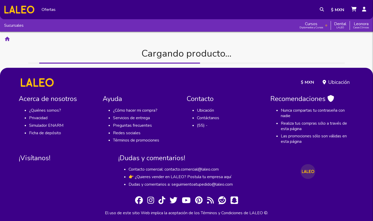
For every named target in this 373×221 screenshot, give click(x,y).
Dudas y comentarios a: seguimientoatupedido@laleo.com (181, 184)
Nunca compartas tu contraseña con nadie (313, 113)
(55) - (202, 125)
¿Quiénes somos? (45, 110)
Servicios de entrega (131, 118)
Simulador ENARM (46, 125)
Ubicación (339, 82)
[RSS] (210, 201)
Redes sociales (127, 133)
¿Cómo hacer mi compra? (135, 110)
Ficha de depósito (45, 133)
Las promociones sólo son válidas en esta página (314, 138)
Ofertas (49, 10)
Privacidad (38, 118)
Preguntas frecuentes (132, 125)
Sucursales (14, 25)
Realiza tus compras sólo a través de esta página (314, 126)
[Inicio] (19, 9)
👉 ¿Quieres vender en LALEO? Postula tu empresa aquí (180, 177)
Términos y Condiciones (222, 213)
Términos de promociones (136, 140)
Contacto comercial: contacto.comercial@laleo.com (174, 169)
